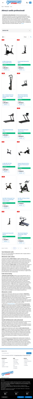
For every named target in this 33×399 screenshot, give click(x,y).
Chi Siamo (3, 359)
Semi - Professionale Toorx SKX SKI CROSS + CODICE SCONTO (8, 96)
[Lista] (4, 37)
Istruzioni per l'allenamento (27, 361)
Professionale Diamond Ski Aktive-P (8, 234)
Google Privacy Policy (18, 355)
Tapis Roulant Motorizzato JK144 (8, 130)
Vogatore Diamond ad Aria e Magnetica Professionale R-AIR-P (23, 165)
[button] (31, 380)
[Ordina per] (26, 37)
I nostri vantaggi (15, 362)
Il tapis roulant (26, 359)
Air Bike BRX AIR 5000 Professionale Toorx (7, 164)
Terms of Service (26, 355)
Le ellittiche (25, 362)
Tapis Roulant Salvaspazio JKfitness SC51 (23, 130)
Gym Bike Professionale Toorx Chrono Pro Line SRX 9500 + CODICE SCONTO (9, 200)
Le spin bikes (26, 365)
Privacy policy (15, 366)
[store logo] (13, 3)
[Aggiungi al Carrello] (6, 70)
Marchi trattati (15, 361)
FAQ (14, 365)
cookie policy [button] (8, 384)
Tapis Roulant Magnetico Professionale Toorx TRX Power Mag (23, 96)
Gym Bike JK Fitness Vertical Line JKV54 (23, 199)
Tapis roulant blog (15, 359)
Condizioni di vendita (5, 362)
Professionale (7, 6)
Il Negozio (3, 361)
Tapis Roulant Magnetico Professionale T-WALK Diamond (23, 234)
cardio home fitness (11, 303)
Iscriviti (29, 353)
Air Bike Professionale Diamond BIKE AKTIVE (7, 62)
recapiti (22, 23)
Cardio (11, 6)
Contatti (3, 365)
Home (3, 6)
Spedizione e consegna (5, 366)
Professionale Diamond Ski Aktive (23, 62)
